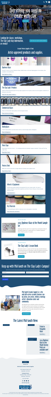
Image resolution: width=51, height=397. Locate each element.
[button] (21, 235)
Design (28, 392)
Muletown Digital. (39, 392)
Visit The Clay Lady (25, 382)
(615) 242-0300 (26, 378)
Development (33, 392)
